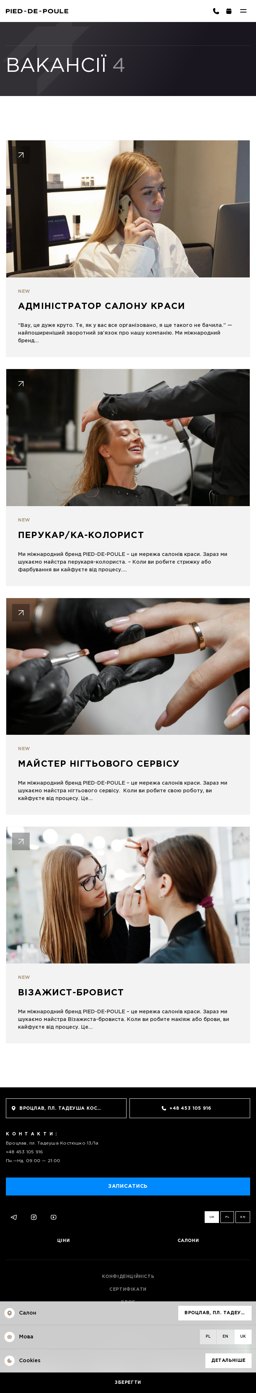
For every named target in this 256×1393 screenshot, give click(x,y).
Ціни (63, 1241)
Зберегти (128, 1383)
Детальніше (228, 1361)
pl (227, 1217)
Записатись (128, 1186)
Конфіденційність (128, 1277)
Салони (188, 1241)
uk (212, 1217)
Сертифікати (128, 1289)
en (242, 1217)
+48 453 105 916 (24, 1152)
